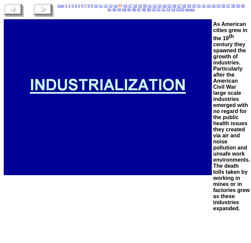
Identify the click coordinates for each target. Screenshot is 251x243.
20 (145, 5)
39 (238, 5)
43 (119, 9)
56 (182, 9)
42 (115, 9)
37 (228, 5)
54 (173, 9)
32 (204, 5)
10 (96, 5)
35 (218, 5)
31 (199, 5)
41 (109, 9)
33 (208, 5)
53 (168, 9)
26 (174, 5)
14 (115, 5)
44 (124, 9)
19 (140, 5)
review (190, 9)
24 (165, 5)
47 (139, 9)
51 (158, 9)
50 (154, 9)
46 (134, 9)
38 (233, 5)
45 (129, 9)
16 (125, 5)
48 (144, 9)
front (60, 5)
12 (105, 5)
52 (164, 9)
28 (184, 5)
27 (179, 5)
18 (135, 5)
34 (214, 5)
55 (178, 9)
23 (159, 5)
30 (194, 5)
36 (223, 5)
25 (169, 5)
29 (189, 5)
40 (243, 5)
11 (101, 5)
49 (149, 9)
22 (155, 5)
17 (130, 5)
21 (150, 5)
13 (110, 5)
